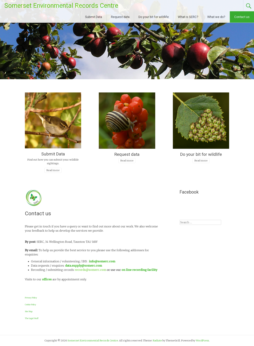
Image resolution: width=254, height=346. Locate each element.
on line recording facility (139, 270)
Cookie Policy (30, 304)
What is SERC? (188, 17)
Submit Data (93, 17)
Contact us (242, 17)
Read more (53, 170)
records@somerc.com (91, 270)
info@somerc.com (102, 261)
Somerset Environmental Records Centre (61, 5)
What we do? (216, 17)
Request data (120, 17)
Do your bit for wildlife (153, 17)
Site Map (28, 311)
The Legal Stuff (31, 318)
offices (47, 279)
